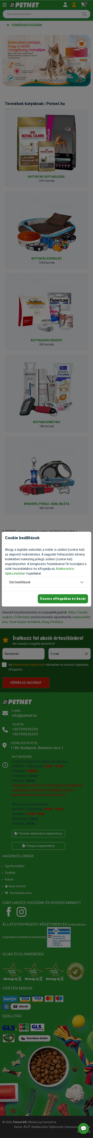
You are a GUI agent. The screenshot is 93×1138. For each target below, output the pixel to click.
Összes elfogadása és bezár (63, 599)
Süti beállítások (20, 582)
